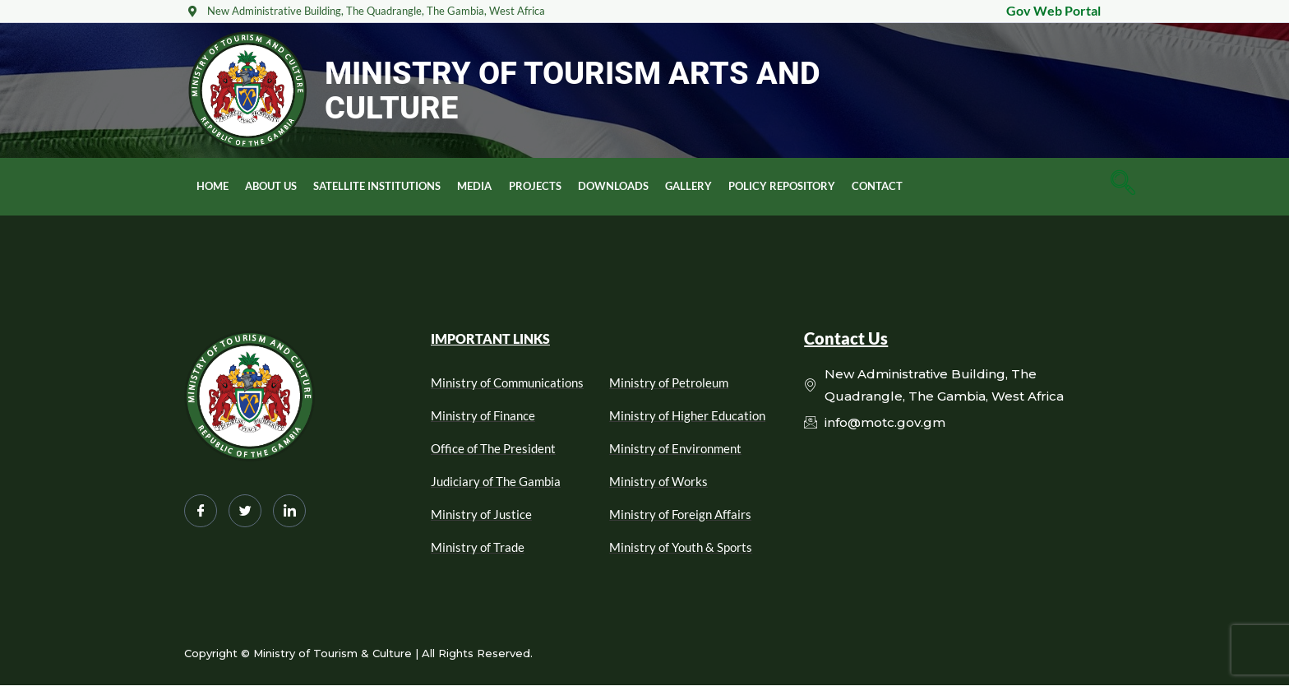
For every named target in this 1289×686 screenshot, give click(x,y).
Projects (534, 185)
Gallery (687, 185)
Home (212, 185)
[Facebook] (200, 510)
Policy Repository (781, 185)
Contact (876, 185)
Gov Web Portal (1053, 10)
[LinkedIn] (289, 510)
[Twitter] (245, 510)
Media (474, 185)
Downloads (612, 185)
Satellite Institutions (377, 185)
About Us (271, 185)
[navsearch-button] (1123, 186)
